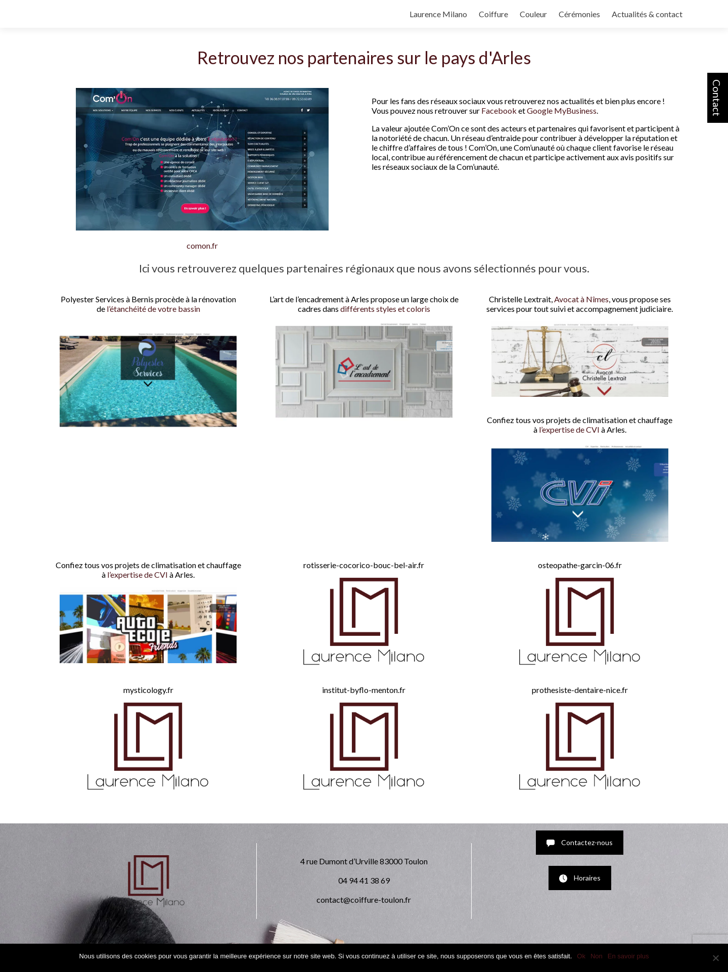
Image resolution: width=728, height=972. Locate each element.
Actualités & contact (647, 14)
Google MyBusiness (562, 110)
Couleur (533, 14)
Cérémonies (579, 14)
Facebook (499, 110)
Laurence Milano (438, 14)
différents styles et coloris (385, 308)
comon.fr (202, 245)
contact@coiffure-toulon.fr (363, 899)
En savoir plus (628, 956)
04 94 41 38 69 (364, 880)
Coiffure (493, 14)
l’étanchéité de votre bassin (153, 308)
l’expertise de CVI (569, 429)
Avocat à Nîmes (581, 299)
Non (596, 956)
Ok (581, 956)
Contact (717, 97)
